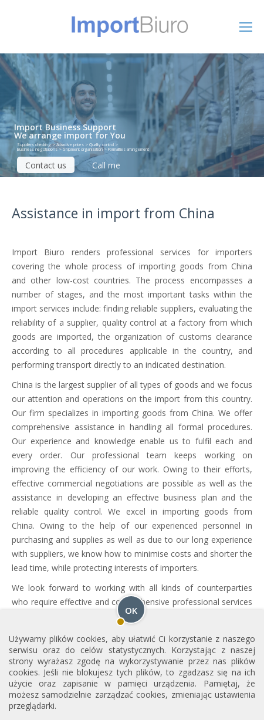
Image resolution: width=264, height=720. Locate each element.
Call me (106, 165)
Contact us (45, 165)
